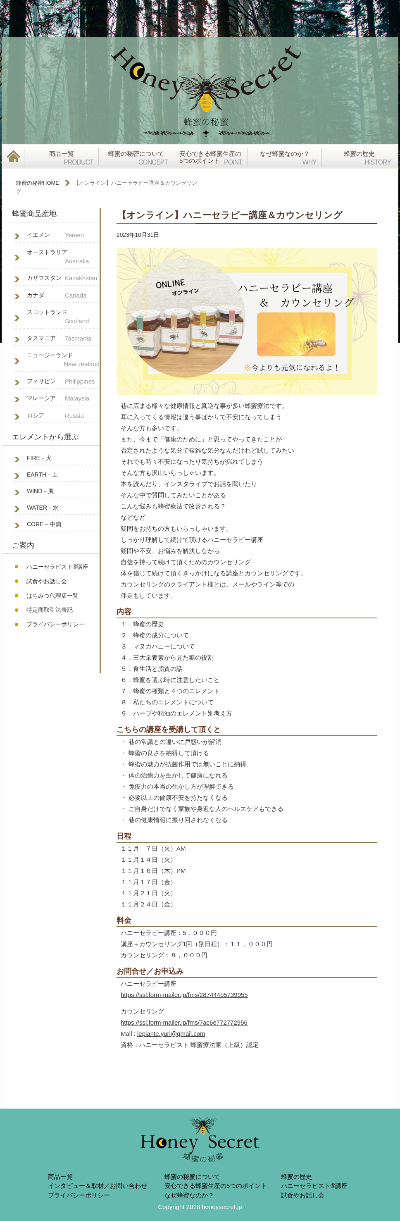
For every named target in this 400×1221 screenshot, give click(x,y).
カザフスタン (63, 278)
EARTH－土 (42, 474)
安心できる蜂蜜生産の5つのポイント (215, 1185)
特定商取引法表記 (49, 609)
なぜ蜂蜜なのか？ (189, 1195)
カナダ (63, 295)
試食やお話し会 (46, 581)
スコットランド (63, 317)
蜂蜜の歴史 (296, 1176)
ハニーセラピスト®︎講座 (57, 566)
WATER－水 (43, 507)
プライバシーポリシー (55, 624)
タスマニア (63, 338)
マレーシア (63, 398)
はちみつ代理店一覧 (52, 595)
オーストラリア (63, 257)
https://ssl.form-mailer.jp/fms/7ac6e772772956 (184, 1022)
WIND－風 (40, 491)
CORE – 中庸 (44, 524)
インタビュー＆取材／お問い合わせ (97, 1185)
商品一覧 (60, 1176)
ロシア (63, 416)
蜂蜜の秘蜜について (192, 1176)
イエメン (63, 235)
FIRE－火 (39, 458)
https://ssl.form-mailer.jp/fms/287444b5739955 (184, 994)
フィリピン (63, 381)
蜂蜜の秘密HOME (37, 183)
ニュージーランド (63, 360)
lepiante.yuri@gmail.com (171, 1033)
